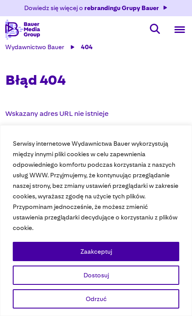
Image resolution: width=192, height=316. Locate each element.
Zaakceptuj (96, 251)
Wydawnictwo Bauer (34, 46)
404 (87, 46)
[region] (96, 220)
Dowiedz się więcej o (96, 7)
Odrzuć (96, 298)
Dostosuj (96, 275)
